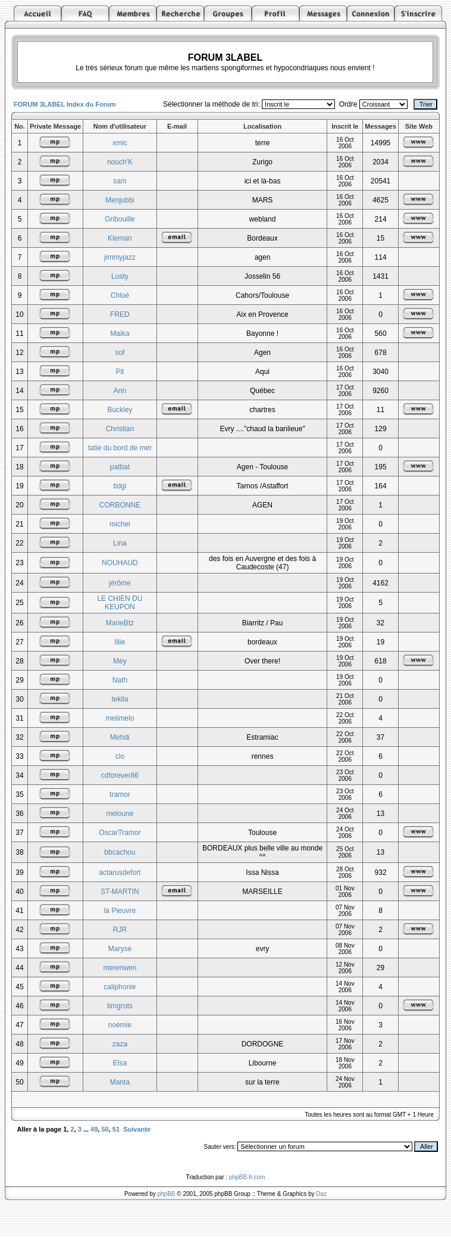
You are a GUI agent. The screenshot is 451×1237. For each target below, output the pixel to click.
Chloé (120, 295)
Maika (119, 333)
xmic (119, 143)
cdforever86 (120, 775)
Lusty (120, 276)
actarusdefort (119, 872)
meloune (119, 813)
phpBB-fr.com (247, 1177)
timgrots (120, 1006)
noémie (119, 1025)
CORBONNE (119, 505)
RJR (120, 930)
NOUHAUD (120, 563)
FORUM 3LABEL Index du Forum (65, 104)
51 (116, 1129)
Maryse (119, 949)
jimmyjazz (120, 257)
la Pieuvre (120, 910)
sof (119, 352)
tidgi (119, 486)
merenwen (119, 968)
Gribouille (120, 219)
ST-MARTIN (120, 891)
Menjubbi (119, 200)
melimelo (119, 718)
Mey (120, 661)
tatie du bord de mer (120, 448)
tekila (119, 699)
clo (119, 756)
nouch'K (120, 162)
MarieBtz (120, 623)
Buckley (119, 410)
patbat (120, 467)
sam (120, 181)
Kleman (120, 238)
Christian (120, 429)
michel (119, 524)
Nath (119, 680)
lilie (120, 642)
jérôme (120, 583)
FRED (120, 314)
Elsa (120, 1063)
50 (104, 1129)
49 (94, 1129)
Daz (321, 1194)
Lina (120, 543)
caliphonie (120, 987)
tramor (119, 794)
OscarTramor (119, 832)
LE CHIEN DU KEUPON (119, 602)
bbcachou (119, 852)
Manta (120, 1082)
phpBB (167, 1194)
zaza (119, 1044)
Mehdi (120, 737)
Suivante (137, 1129)
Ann (120, 391)
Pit (119, 371)
